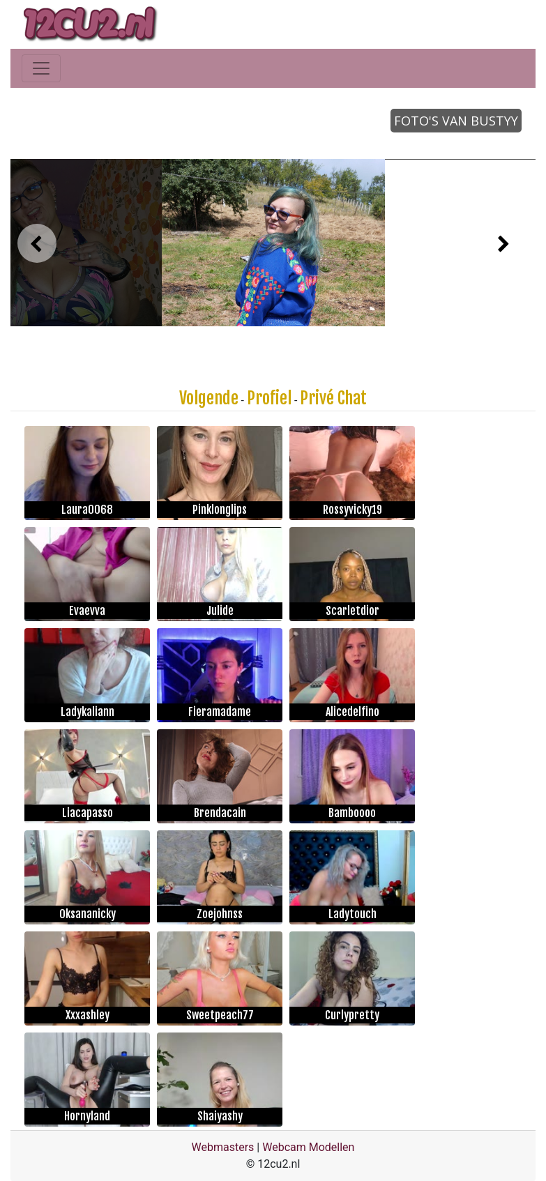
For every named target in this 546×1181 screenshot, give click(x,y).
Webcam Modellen (308, 1147)
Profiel (269, 398)
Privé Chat (333, 398)
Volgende (208, 398)
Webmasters (223, 1147)
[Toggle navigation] (41, 68)
